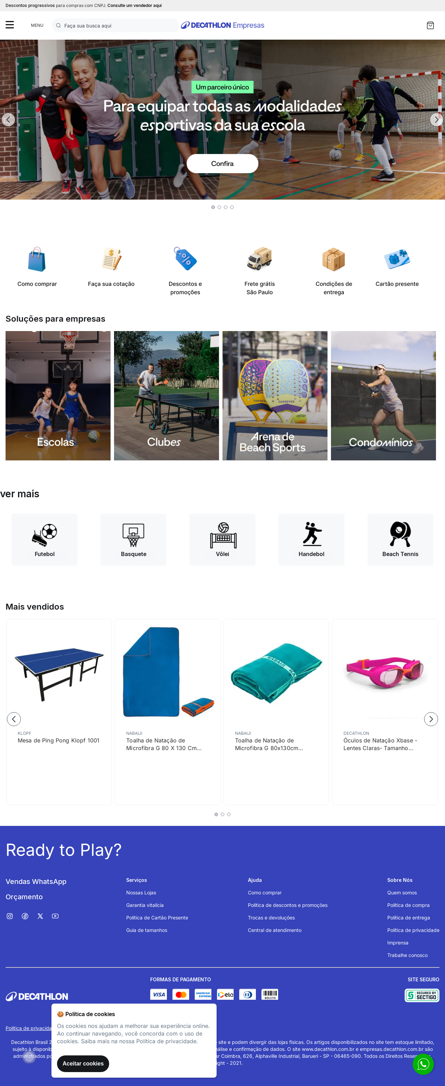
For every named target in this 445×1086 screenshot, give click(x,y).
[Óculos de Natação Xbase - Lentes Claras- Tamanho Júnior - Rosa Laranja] (385, 712)
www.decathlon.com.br (328, 1049)
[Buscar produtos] (59, 25)
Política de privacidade (32, 1028)
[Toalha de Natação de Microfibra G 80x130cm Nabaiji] (276, 712)
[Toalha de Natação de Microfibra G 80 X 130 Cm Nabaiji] (167, 712)
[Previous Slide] (8, 120)
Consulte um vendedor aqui (134, 5)
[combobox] (115, 25)
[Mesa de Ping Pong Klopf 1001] (59, 712)
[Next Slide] (437, 120)
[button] (213, 207)
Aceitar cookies (83, 1064)
